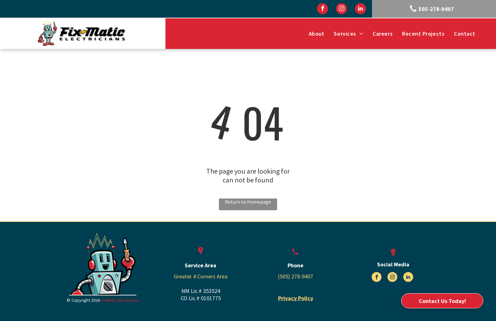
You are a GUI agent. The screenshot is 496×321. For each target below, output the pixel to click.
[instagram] (341, 9)
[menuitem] (316, 33)
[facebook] (322, 9)
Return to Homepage (248, 202)
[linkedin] (360, 9)
